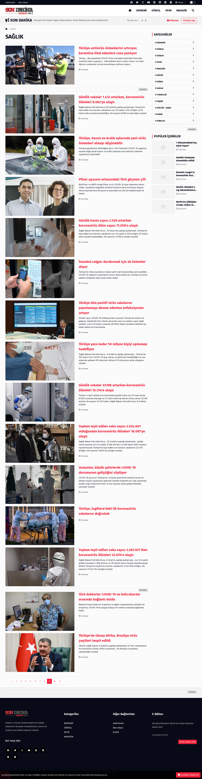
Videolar (173, 20)
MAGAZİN (181, 10)
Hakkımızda (10, 2)
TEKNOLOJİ (174, 94)
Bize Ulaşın (23, 2)
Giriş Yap (189, 20)
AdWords (174, 120)
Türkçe (179, 2)
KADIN (174, 114)
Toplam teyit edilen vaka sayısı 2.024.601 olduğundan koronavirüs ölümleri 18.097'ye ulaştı (112, 431)
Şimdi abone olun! (187, 742)
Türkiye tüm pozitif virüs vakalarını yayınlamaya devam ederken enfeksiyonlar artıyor (111, 308)
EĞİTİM (174, 75)
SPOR (168, 10)
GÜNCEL (156, 10)
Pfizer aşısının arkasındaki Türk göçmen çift (112, 179)
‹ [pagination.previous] (7, 681)
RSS (116, 732)
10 (55, 681)
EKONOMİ (141, 10)
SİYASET (174, 55)
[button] (142, 20)
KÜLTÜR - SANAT (174, 107)
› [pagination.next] (64, 681)
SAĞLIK (174, 88)
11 (60, 681)
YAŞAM (174, 101)
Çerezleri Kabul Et (188, 775)
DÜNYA (174, 81)
